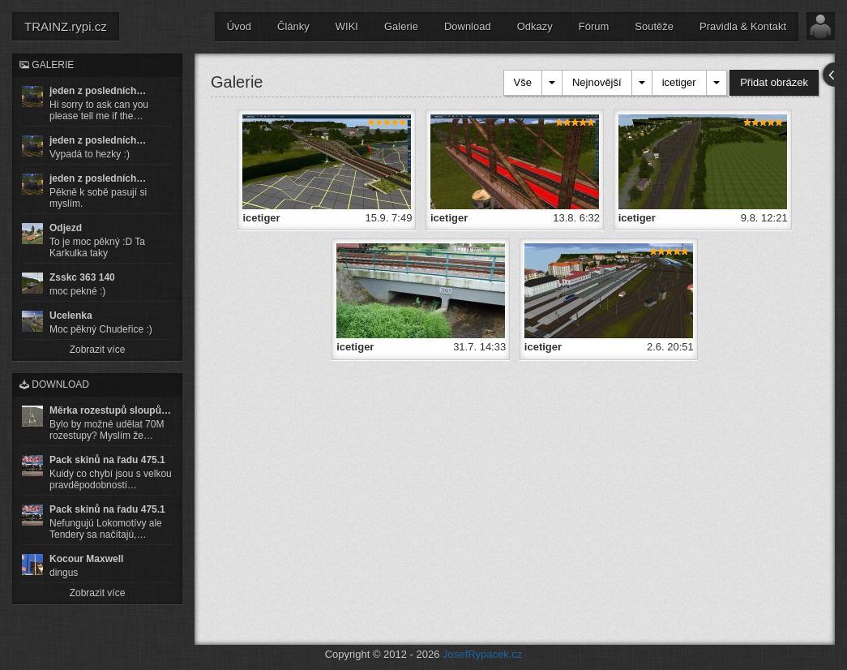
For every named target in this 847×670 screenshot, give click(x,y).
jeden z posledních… (97, 91)
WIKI (347, 26)
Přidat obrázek (774, 82)
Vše (523, 82)
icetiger (679, 82)
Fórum (594, 26)
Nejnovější (597, 82)
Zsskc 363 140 (82, 277)
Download (467, 26)
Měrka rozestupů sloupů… (110, 410)
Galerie (401, 26)
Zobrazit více (98, 349)
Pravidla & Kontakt (742, 26)
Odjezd (65, 228)
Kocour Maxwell (86, 559)
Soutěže (654, 26)
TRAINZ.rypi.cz (65, 26)
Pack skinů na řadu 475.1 (107, 460)
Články (293, 26)
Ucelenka (70, 315)
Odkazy (535, 26)
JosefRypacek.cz (482, 654)
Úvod (239, 26)
